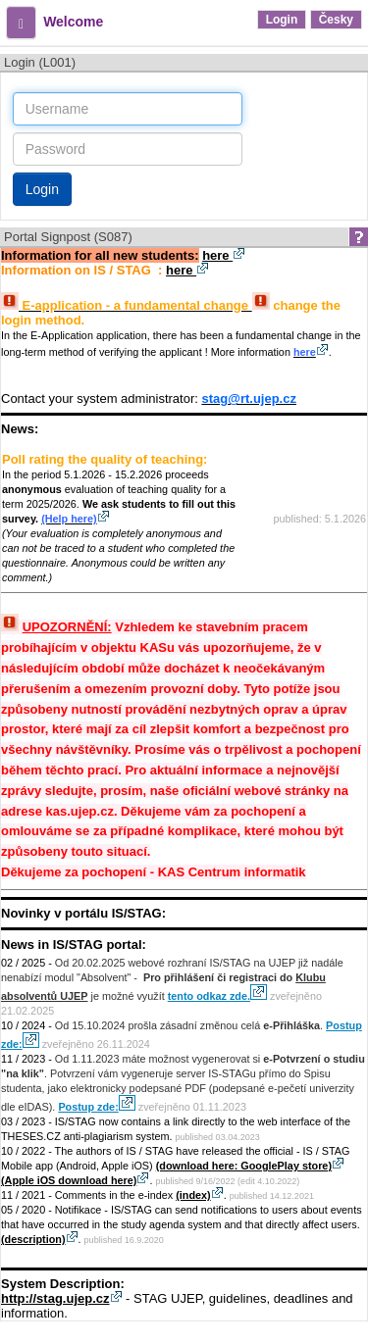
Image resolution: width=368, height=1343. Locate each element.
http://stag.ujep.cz (62, 1298)
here (223, 255)
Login (282, 19)
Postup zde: (95, 1107)
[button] (21, 22)
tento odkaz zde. (217, 996)
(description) (40, 1239)
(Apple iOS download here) (75, 1180)
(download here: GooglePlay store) (250, 1165)
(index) (200, 1195)
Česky (336, 19)
